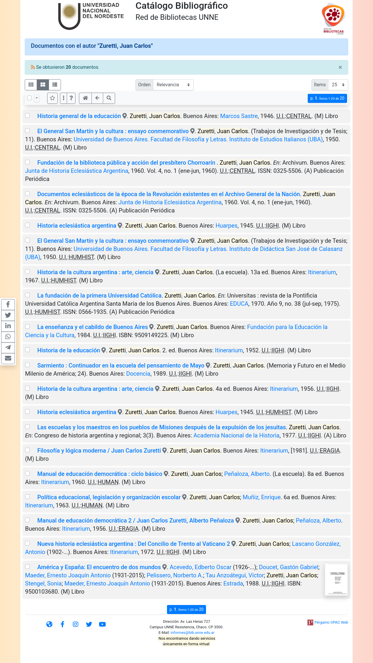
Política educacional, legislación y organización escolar (109, 497)
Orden (144, 84)
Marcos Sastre (239, 115)
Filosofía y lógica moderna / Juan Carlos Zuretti (99, 450)
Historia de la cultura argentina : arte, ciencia (95, 272)
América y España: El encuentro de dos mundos (99, 567)
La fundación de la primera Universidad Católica (99, 295)
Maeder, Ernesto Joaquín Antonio (68, 575)
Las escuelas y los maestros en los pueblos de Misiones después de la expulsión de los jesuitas (161, 427)
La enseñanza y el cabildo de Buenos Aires (92, 326)
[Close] (340, 67)
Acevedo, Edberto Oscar (200, 567)
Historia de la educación (68, 350)
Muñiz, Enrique (262, 497)
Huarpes (226, 225)
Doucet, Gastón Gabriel (289, 567)
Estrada (233, 583)
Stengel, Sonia (43, 583)
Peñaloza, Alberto (247, 473)
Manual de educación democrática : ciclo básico (99, 473)
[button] (71, 98)
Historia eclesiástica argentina (76, 225)
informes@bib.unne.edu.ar (192, 632)
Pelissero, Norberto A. (175, 575)
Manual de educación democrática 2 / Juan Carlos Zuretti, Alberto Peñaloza (135, 520)
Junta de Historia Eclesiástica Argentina (76, 170)
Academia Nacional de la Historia (236, 435)
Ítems (320, 84)
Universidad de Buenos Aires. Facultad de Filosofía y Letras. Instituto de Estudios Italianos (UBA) (198, 139)
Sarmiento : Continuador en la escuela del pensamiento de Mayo (121, 365)
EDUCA (239, 303)
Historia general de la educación (79, 115)
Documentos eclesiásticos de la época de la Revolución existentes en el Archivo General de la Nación (168, 194)
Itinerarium (322, 272)
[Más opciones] (63, 98)
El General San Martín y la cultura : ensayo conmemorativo (113, 131)
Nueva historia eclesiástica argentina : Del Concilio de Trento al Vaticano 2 (133, 543)
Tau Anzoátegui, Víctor (235, 575)
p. (327, 98)
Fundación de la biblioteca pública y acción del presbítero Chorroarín (127, 162)
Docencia (138, 373)
